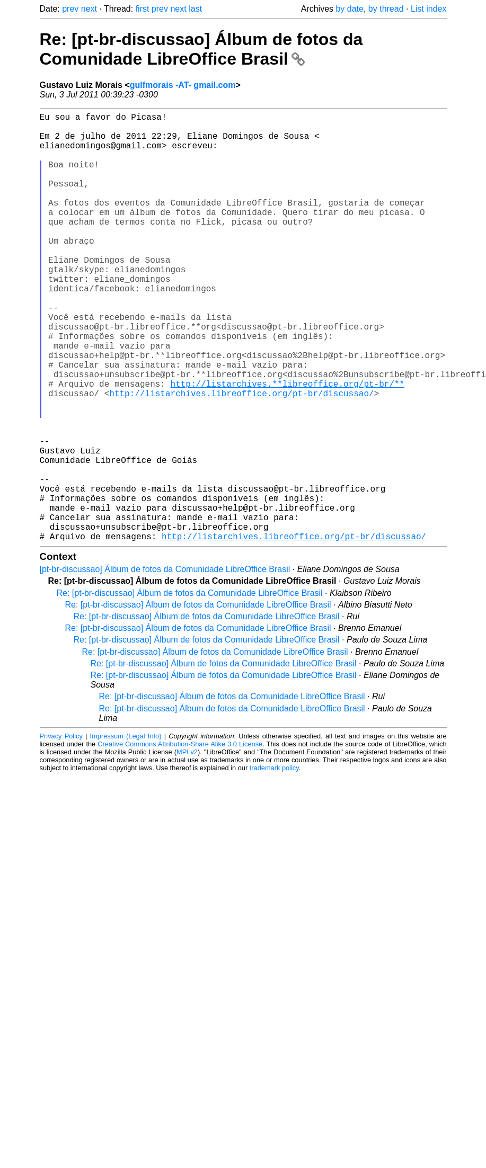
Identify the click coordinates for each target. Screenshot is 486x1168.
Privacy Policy (61, 831)
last (195, 8)
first (142, 8)
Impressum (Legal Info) (126, 831)
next (89, 8)
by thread (386, 8)
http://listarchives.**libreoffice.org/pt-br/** (288, 445)
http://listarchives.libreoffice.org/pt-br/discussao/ (241, 456)
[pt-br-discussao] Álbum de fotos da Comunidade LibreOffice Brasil (165, 664)
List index (429, 8)
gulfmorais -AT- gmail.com (183, 85)
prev (70, 8)
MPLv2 (187, 847)
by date (349, 8)
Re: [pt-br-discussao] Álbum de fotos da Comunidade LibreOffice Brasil (201, 49)
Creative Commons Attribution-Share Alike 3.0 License (180, 839)
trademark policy (274, 863)
